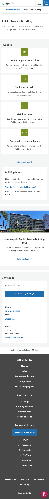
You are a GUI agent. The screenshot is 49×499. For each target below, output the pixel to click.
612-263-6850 (10, 319)
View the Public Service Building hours (20, 187)
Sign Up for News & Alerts (25, 432)
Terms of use (39, 479)
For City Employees (24, 386)
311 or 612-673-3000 (12, 311)
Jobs (24, 371)
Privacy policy (25, 479)
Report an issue (24, 417)
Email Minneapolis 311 (23, 294)
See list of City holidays (14, 337)
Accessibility (24, 484)
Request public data (24, 376)
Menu (46, 3)
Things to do (24, 381)
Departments (24, 412)
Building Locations (13, 9)
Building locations (24, 406)
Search (39, 3)
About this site (10, 479)
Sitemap (25, 366)
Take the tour (23, 259)
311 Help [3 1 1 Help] (25, 401)
